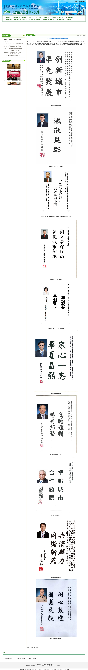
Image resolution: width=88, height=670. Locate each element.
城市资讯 (31, 17)
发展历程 (38, 19)
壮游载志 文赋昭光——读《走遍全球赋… (13, 39)
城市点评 (38, 17)
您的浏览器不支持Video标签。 (12, 27)
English (82, 1)
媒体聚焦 (31, 19)
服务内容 (46, 664)
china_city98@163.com (57, 665)
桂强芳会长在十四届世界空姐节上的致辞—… (13, 46)
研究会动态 (23, 17)
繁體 (78, 1)
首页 (78, 35)
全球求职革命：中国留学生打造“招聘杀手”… (13, 50)
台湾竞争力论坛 (8, 658)
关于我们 (37, 664)
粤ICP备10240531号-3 (45, 665)
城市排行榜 (46, 17)
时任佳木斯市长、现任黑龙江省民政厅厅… (13, 70)
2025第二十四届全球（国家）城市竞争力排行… (14, 45)
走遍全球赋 (6, 41)
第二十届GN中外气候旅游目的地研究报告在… (13, 53)
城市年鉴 (24, 19)
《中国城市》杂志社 (20, 658)
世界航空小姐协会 (32, 658)
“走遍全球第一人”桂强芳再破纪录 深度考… (13, 52)
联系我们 (69, 19)
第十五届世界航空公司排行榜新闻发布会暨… (13, 48)
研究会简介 (15, 17)
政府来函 (45, 19)
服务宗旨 (42, 664)
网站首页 (8, 17)
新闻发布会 (70, 17)
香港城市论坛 (9, 19)
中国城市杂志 (60, 19)
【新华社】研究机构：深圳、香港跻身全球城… (14, 43)
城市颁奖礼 (62, 17)
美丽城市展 (16, 19)
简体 (76, 1)
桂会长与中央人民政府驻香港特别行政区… (13, 81)
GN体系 (54, 17)
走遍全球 (52, 19)
